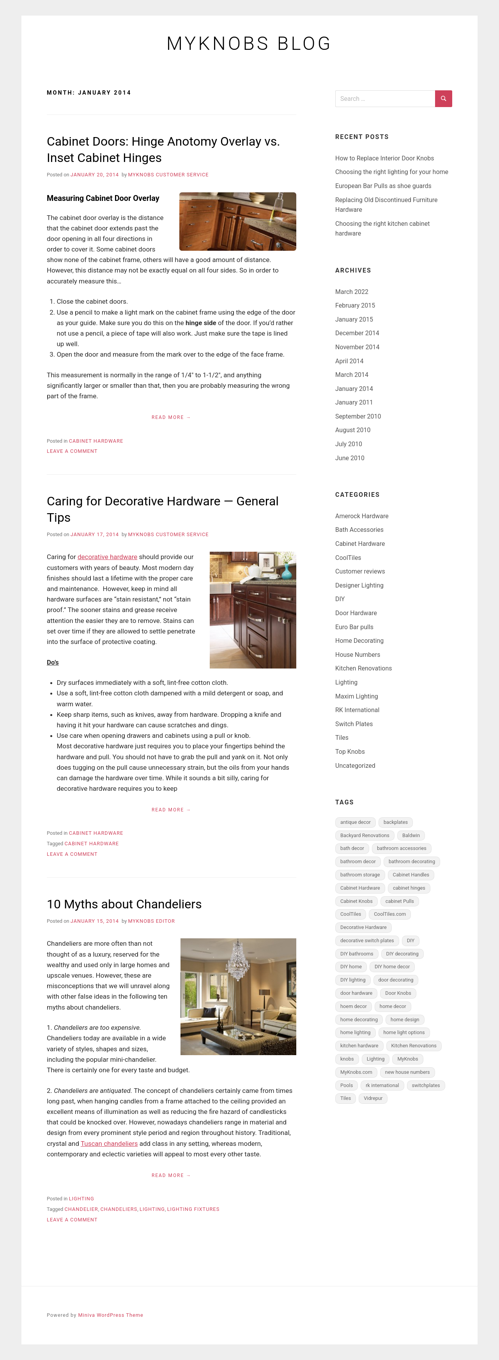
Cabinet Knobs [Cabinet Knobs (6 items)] (356, 901)
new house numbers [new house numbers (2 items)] (407, 1072)
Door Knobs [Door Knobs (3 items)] (398, 993)
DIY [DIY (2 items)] (410, 940)
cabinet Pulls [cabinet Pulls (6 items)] (400, 901)
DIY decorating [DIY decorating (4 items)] (402, 954)
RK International (357, 710)
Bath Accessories (359, 529)
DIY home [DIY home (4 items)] (351, 966)
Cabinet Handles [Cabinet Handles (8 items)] (411, 875)
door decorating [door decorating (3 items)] (396, 980)
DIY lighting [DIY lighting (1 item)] (353, 980)
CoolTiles (348, 557)
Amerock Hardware (362, 516)
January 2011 (354, 402)
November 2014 (357, 347)
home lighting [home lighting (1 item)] (355, 1032)
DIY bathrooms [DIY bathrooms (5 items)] (356, 954)
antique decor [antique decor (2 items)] (355, 822)
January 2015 (354, 319)
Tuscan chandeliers (109, 1143)
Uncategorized (355, 765)
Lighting (81, 1199)
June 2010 (350, 458)
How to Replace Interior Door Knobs (384, 158)
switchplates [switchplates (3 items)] (426, 1085)
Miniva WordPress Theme (110, 1315)
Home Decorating (359, 640)
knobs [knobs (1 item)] (347, 1059)
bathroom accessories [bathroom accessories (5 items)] (401, 848)
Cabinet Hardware (96, 441)
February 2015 (355, 305)
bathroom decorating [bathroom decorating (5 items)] (412, 861)
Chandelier (81, 1209)
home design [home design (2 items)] (405, 1019)
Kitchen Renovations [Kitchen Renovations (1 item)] (414, 1046)
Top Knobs (350, 751)
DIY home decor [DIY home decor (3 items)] (392, 966)
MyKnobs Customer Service (168, 175)
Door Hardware (356, 613)
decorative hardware (107, 557)
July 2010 (348, 444)
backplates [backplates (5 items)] (396, 822)
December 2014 (357, 333)
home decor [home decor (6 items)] (393, 1006)
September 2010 (358, 416)
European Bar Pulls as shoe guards (383, 186)
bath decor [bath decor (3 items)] (352, 848)
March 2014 (351, 374)
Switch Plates (354, 724)
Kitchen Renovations (363, 668)
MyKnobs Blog (249, 43)
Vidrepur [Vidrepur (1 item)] (373, 1098)
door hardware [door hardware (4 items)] (356, 993)
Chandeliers (118, 1209)
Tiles (342, 737)
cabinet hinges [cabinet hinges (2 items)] (409, 888)
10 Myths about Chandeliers (124, 904)
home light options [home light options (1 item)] (404, 1032)
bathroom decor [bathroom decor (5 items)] (358, 861)
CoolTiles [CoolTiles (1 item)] (350, 914)
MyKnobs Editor (151, 921)
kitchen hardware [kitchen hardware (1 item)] (359, 1046)
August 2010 (352, 430)
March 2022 (351, 292)
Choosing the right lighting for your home (391, 172)
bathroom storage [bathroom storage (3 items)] (360, 875)
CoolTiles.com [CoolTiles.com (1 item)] (390, 914)
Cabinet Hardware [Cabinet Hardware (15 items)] (360, 888)
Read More (168, 417)
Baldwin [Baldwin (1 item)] (411, 835)
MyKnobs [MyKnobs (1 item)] (407, 1059)
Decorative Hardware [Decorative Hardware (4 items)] (363, 927)
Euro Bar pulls (354, 627)
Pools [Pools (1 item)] (346, 1085)
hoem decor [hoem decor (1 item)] (353, 1006)
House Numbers (357, 654)
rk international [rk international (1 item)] (382, 1085)
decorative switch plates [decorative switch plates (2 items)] (367, 940)
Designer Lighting (359, 585)
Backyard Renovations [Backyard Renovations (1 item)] (364, 835)
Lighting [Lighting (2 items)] (376, 1059)
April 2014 (349, 361)
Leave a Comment (72, 451)
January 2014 (354, 388)
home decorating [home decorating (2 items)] (359, 1019)
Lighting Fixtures (193, 1209)
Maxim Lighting (356, 696)
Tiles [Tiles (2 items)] (345, 1098)
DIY (340, 599)
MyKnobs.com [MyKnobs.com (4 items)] (356, 1072)
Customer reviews (360, 571)
